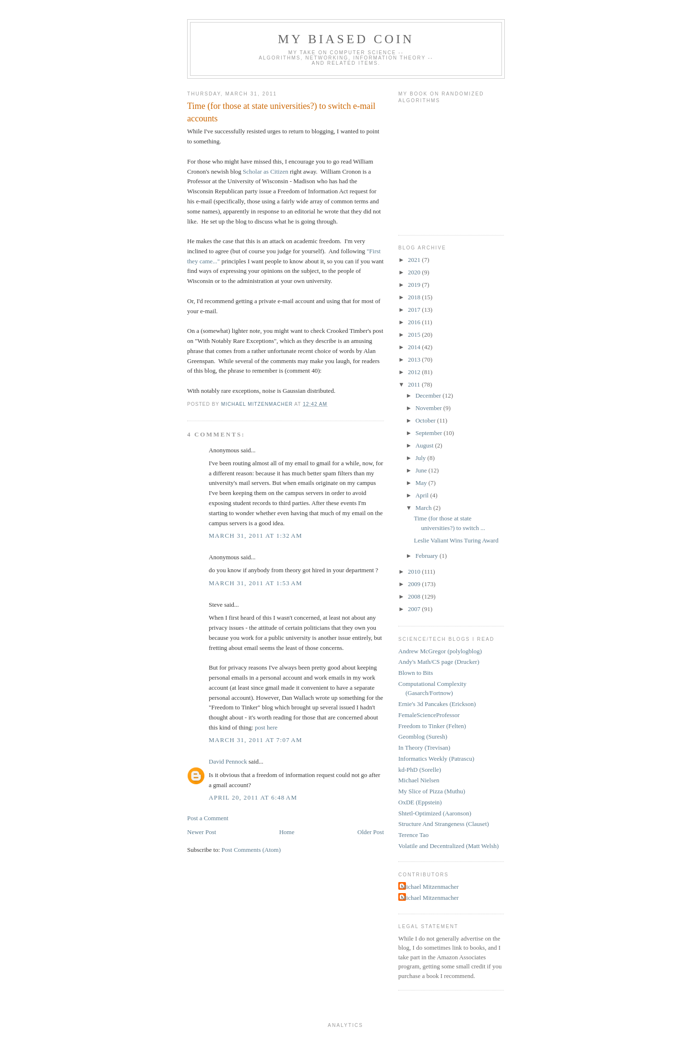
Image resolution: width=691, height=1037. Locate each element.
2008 (415, 596)
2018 (415, 297)
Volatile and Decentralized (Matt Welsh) (448, 845)
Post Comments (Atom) (251, 849)
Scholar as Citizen (265, 171)
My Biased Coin (346, 39)
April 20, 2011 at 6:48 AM (253, 797)
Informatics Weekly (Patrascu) (436, 758)
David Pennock (228, 761)
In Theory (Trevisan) (424, 747)
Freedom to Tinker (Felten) (432, 726)
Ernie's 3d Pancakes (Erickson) (437, 703)
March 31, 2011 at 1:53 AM (255, 583)
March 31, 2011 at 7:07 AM (255, 739)
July (422, 457)
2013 (415, 359)
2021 (415, 259)
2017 (415, 309)
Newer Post (201, 832)
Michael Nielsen (419, 780)
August (425, 445)
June (422, 470)
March (424, 507)
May (422, 482)
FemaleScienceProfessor (429, 715)
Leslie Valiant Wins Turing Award (456, 540)
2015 (415, 334)
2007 (415, 609)
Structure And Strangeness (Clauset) (443, 823)
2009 (415, 584)
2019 (415, 284)
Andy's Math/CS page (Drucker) (438, 661)
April (423, 495)
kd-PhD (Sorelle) (419, 769)
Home (287, 832)
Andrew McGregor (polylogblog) (440, 651)
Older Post (370, 832)
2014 (415, 347)
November (429, 408)
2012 (415, 372)
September (430, 432)
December (429, 395)
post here (266, 727)
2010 (415, 571)
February (428, 555)
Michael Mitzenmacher (430, 886)
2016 (415, 322)
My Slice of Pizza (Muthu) (431, 791)
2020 (415, 272)
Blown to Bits (415, 672)
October (426, 420)
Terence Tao (413, 834)
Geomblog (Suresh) (422, 736)
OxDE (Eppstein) (420, 802)
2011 (415, 384)
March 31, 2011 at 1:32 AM (255, 535)
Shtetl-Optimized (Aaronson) (434, 813)
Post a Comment (207, 818)
